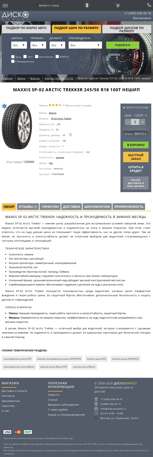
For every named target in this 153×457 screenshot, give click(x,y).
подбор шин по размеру (76, 28)
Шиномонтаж (97, 206)
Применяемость (128, 206)
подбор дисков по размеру (127, 29)
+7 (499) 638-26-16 (137, 13)
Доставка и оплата (14, 391)
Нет (51, 163)
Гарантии (50, 206)
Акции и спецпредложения (66, 414)
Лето (28, 56)
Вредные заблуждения (63, 404)
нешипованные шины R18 (17, 358)
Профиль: (36, 38)
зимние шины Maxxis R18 (53, 366)
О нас (6, 410)
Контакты (8, 395)
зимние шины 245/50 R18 (125, 358)
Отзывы (28, 206)
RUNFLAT (62, 56)
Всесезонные (44, 56)
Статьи (53, 399)
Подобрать (122, 45)
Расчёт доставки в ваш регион (135, 183)
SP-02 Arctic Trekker (61, 118)
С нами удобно (58, 409)
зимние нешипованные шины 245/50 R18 (59, 358)
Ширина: (17, 38)
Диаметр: (56, 38)
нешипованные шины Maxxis (19, 366)
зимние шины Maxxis (84, 366)
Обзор (9, 206)
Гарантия (8, 406)
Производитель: (80, 38)
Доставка (71, 206)
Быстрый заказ (135, 157)
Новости (53, 394)
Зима (16, 56)
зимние (60, 157)
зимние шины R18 (96, 358)
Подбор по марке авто (26, 28)
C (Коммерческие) (22, 61)
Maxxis (52, 112)
